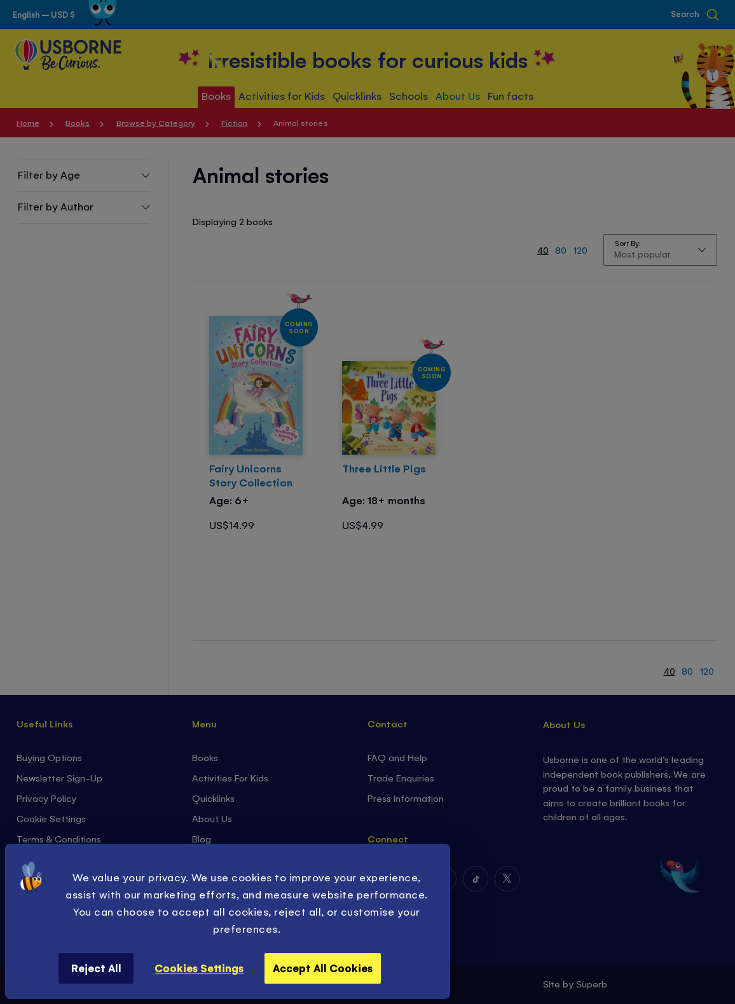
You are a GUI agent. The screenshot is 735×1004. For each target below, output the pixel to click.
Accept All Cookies (323, 968)
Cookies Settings (199, 968)
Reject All (96, 968)
